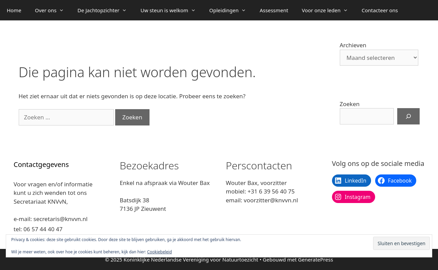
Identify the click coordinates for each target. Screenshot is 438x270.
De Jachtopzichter (105, 10)
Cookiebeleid (159, 252)
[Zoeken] (408, 116)
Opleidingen (231, 10)
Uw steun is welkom (171, 10)
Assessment (274, 10)
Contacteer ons (380, 10)
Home (14, 10)
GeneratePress (315, 259)
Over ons (53, 10)
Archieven (353, 45)
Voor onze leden (328, 10)
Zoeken (350, 104)
